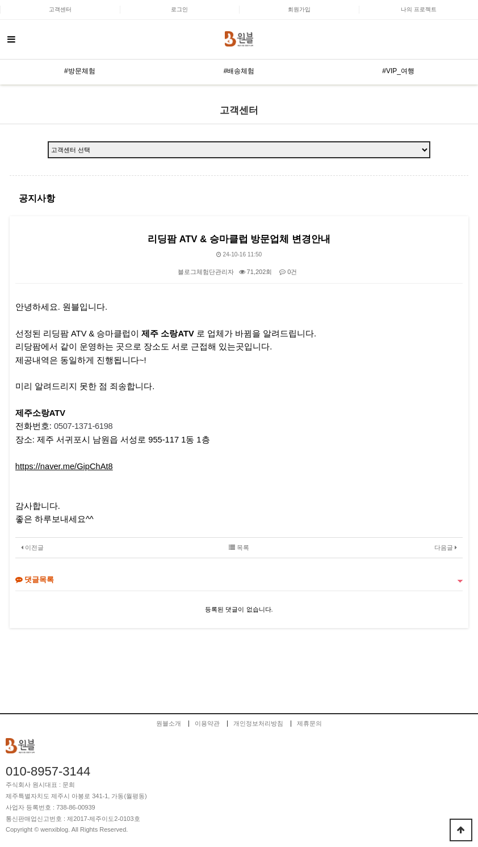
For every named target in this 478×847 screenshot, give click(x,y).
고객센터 (60, 9)
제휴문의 (309, 723)
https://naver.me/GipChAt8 (64, 466)
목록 (239, 547)
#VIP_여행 (398, 71)
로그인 (179, 9)
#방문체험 (79, 71)
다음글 (445, 547)
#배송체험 (239, 71)
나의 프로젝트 (419, 9)
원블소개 (168, 723)
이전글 (32, 547)
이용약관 (207, 723)
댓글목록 (34, 579)
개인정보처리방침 (258, 723)
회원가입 (299, 9)
